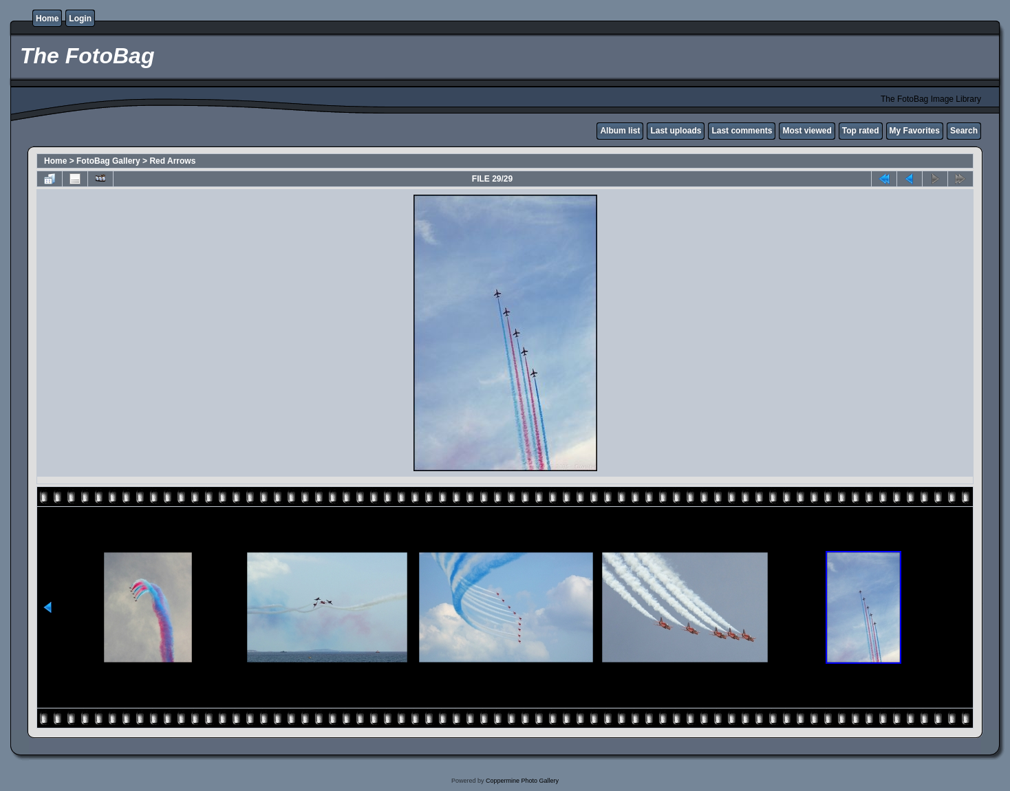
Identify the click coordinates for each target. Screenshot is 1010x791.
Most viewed (806, 131)
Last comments (741, 131)
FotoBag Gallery (108, 161)
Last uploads (675, 131)
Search (964, 131)
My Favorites (915, 131)
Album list (620, 131)
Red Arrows (172, 161)
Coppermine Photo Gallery (522, 780)
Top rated (860, 131)
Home (47, 18)
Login (80, 18)
